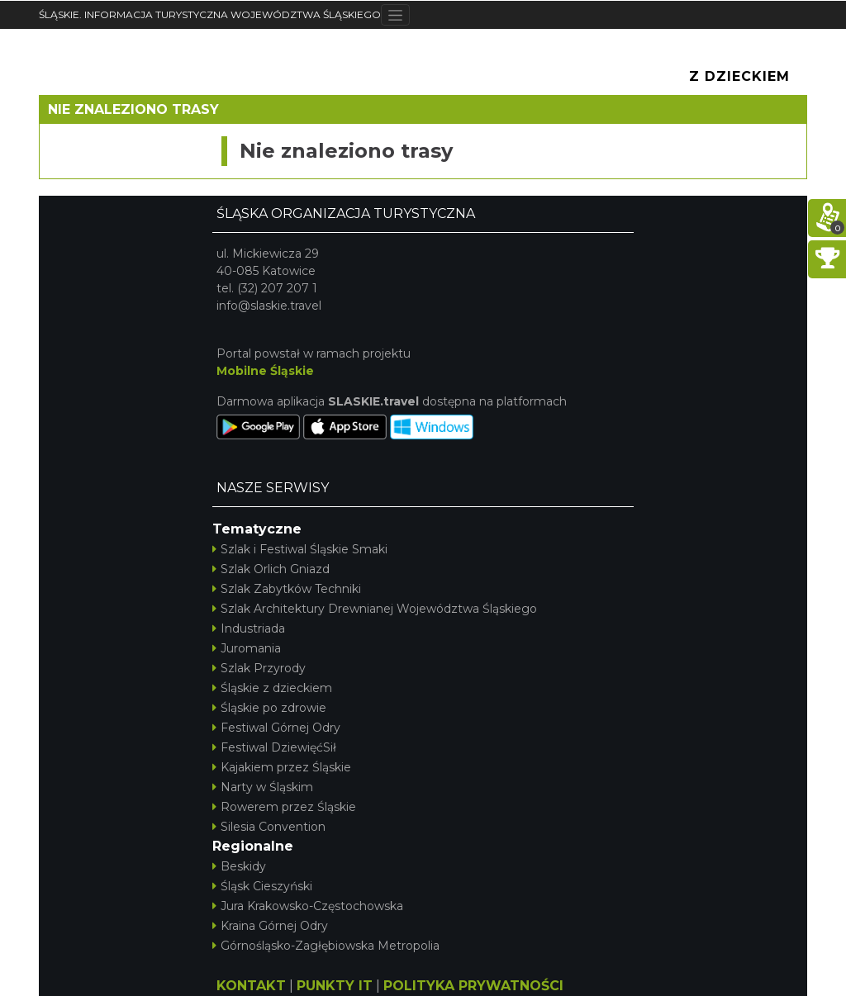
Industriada (248, 628)
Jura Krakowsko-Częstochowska (307, 906)
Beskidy (239, 866)
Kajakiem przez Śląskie (281, 767)
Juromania (246, 648)
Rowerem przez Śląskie (284, 806)
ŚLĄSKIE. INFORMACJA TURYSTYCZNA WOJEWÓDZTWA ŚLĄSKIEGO (210, 14)
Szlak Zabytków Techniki (286, 588)
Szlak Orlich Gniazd (271, 569)
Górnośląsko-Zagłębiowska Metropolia (326, 945)
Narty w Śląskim (262, 787)
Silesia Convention (269, 826)
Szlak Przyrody (259, 668)
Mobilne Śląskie (265, 370)
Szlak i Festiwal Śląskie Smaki (299, 549)
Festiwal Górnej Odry (276, 727)
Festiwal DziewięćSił (274, 747)
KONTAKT (251, 986)
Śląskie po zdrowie (269, 707)
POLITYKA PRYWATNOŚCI (473, 986)
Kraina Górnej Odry (270, 925)
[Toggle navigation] (395, 15)
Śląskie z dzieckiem (272, 688)
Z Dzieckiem (739, 76)
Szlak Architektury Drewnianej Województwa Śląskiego (374, 608)
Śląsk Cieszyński (262, 886)
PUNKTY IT (335, 986)
